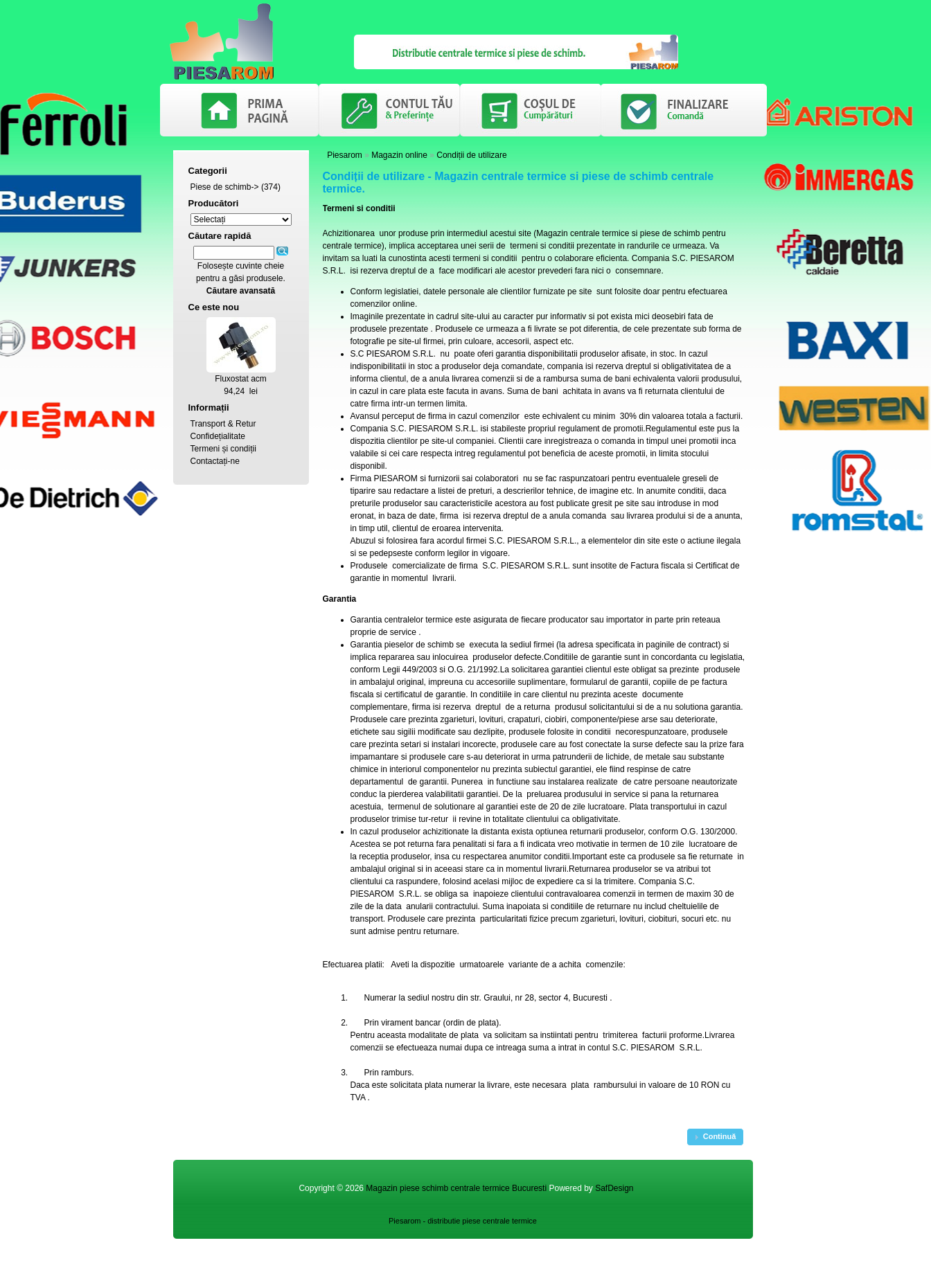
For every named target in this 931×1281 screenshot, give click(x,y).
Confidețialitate (217, 436)
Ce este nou (214, 307)
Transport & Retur (223, 424)
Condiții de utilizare (471, 155)
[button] (715, 1137)
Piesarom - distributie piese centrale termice (463, 1221)
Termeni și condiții (223, 449)
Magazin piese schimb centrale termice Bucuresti (456, 1188)
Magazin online (399, 155)
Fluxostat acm (241, 379)
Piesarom (344, 155)
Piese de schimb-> (224, 187)
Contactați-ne (215, 461)
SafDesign (614, 1188)
